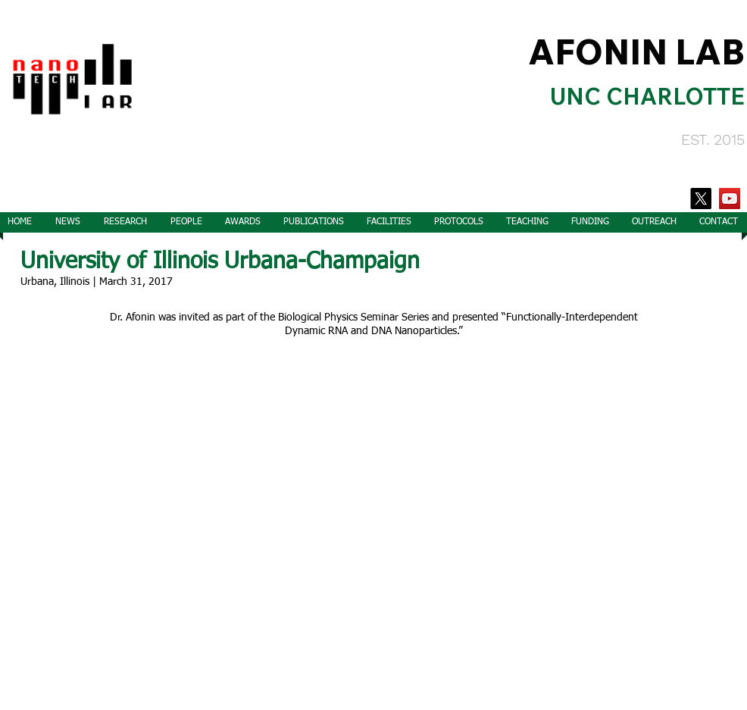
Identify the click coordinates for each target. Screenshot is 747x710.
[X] (700, 198)
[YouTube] (729, 198)
